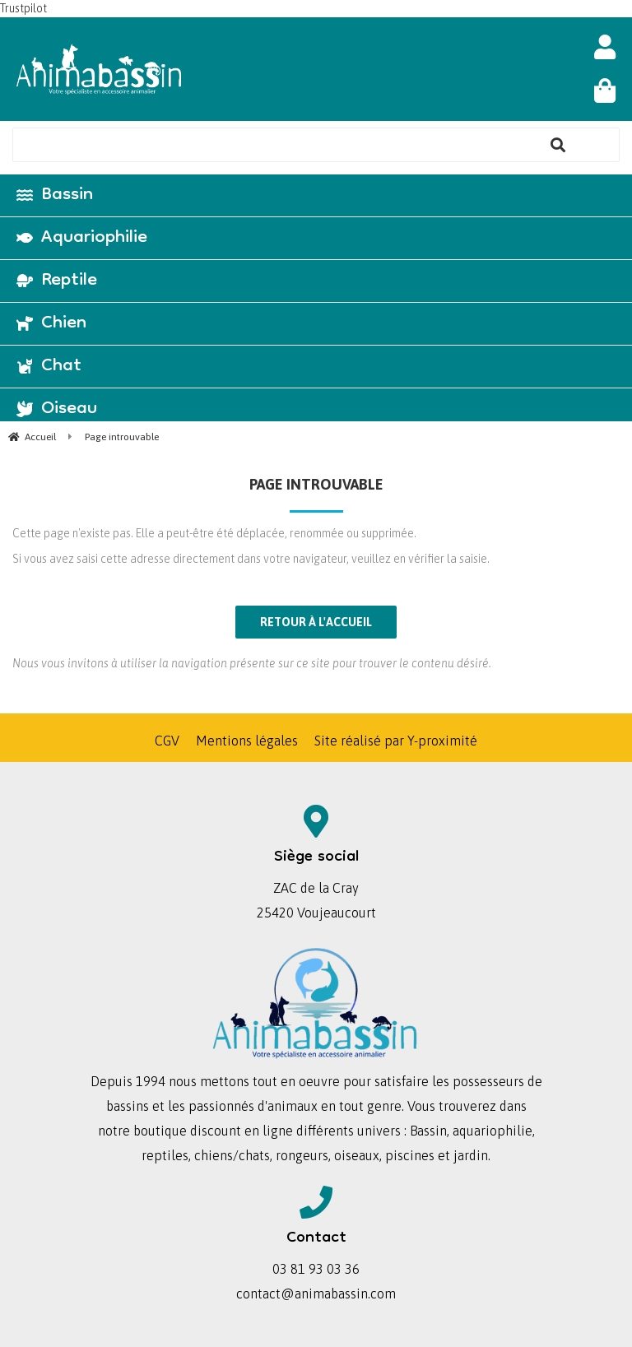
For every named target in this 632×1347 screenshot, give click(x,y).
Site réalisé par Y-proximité (395, 740)
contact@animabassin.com (316, 1293)
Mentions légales (247, 740)
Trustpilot (23, 8)
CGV (167, 740)
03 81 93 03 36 (316, 1268)
